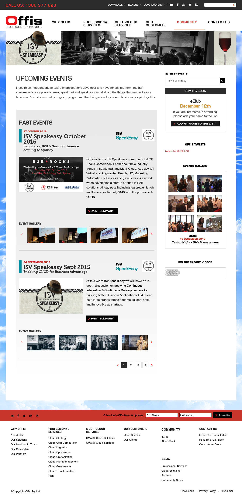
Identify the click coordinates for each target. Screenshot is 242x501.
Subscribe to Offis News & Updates (123, 415)
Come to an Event (210, 444)
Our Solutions (19, 439)
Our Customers (156, 25)
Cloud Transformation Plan (61, 473)
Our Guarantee (20, 449)
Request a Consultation (213, 435)
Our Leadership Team (24, 444)
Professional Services (96, 25)
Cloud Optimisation (59, 452)
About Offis (17, 435)
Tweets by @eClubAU (177, 151)
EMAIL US (133, 5)
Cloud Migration (57, 447)
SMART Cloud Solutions (100, 438)
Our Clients (130, 439)
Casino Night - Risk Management (195, 242)
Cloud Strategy (57, 438)
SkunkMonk (168, 441)
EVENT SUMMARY (102, 211)
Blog (165, 459)
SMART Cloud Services (100, 442)
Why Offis (61, 23)
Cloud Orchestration (60, 457)
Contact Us (219, 23)
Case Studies (132, 435)
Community (187, 23)
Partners (166, 475)
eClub (164, 436)
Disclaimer (227, 491)
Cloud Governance (59, 466)
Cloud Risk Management (63, 461)
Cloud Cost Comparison (62, 442)
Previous (22, 234)
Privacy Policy (207, 491)
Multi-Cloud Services (126, 25)
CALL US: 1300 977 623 (31, 5)
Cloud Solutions (170, 470)
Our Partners (18, 454)
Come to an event (154, 5)
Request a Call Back (211, 439)
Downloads (115, 5)
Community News (172, 480)
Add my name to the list (196, 123)
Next (151, 234)
